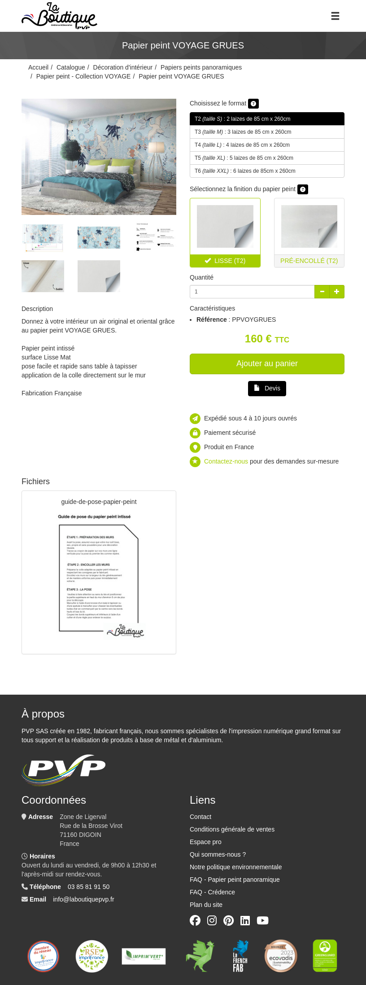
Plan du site (206, 904)
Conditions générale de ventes (232, 829)
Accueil (38, 67)
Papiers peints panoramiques (201, 67)
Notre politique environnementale (236, 867)
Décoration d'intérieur (123, 67)
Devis (267, 388)
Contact (200, 816)
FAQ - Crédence (212, 892)
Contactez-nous (226, 461)
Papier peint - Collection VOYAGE (83, 76)
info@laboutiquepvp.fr (83, 899)
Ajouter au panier (267, 363)
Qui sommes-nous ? (218, 854)
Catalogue (71, 67)
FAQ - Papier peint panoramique (235, 879)
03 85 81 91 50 (88, 886)
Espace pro (206, 841)
